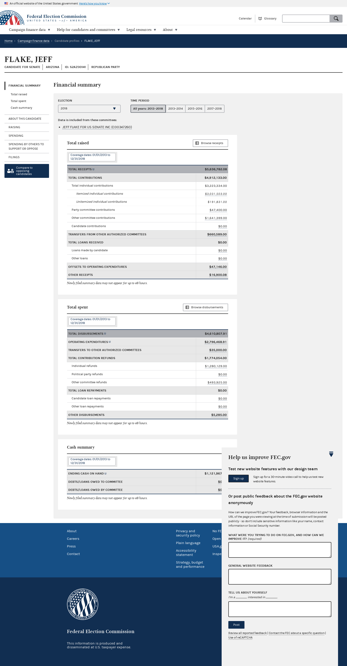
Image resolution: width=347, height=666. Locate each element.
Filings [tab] (14, 157)
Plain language (188, 543)
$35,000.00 (218, 350)
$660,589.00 (217, 234)
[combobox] (306, 19)
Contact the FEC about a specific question (297, 633)
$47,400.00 (218, 210)
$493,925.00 (217, 382)
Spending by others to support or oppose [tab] (26, 147)
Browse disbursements (207, 307)
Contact (73, 554)
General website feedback (250, 566)
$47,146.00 (218, 267)
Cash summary (21, 108)
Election (65, 100)
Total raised (19, 94)
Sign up (238, 478)
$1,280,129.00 (216, 366)
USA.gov (218, 546)
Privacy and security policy (188, 533)
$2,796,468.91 (216, 342)
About (72, 531)
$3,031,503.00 (216, 194)
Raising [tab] (14, 127)
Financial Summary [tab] (25, 85)
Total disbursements (85, 334)
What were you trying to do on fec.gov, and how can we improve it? (276, 537)
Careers (73, 539)
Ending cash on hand (86, 473)
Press (71, 546)
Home (8, 41)
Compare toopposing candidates (24, 171)
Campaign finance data (33, 41)
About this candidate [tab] (25, 119)
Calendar (245, 18)
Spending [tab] (16, 136)
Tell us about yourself (247, 592)
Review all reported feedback (247, 633)
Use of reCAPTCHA (240, 637)
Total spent (18, 101)
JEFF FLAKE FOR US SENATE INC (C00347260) (97, 127)
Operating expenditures (88, 342)
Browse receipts (212, 143)
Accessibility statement (186, 553)
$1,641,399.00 (216, 218)
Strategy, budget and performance (190, 564)
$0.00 (222, 226)
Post (236, 625)
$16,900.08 (218, 275)
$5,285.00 (219, 415)
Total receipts (80, 169)
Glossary (270, 18)
